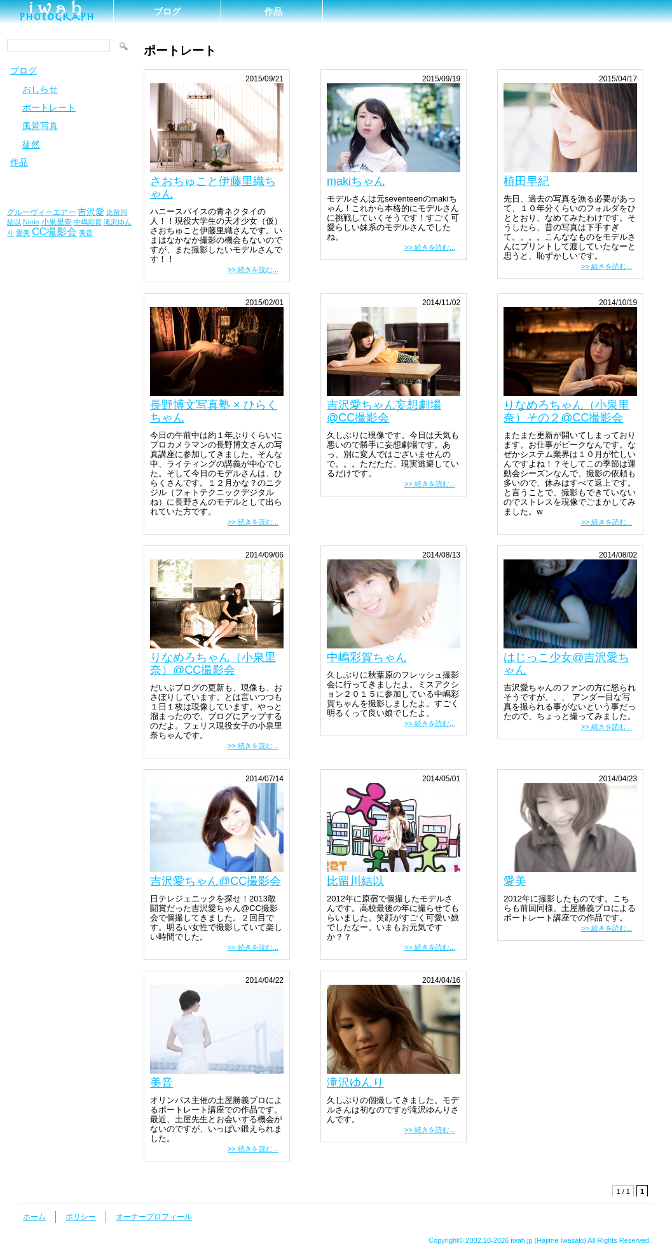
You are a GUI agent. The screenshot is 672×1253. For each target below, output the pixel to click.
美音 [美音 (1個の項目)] (86, 232)
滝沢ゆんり (355, 1082)
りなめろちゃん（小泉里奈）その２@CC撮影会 (566, 411)
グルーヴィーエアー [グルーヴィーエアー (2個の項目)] (41, 212)
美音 (161, 1082)
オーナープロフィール (154, 1216)
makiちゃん (356, 181)
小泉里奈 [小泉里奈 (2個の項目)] (56, 221)
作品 (273, 11)
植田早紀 (526, 181)
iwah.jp (521, 1240)
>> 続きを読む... (253, 269)
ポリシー (80, 1216)
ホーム (34, 1216)
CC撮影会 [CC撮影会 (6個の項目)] (54, 231)
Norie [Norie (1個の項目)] (31, 222)
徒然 (31, 144)
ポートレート (49, 107)
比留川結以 (355, 881)
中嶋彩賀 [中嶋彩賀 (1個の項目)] (88, 222)
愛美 (515, 881)
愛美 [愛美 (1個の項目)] (23, 232)
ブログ (167, 11)
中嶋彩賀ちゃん (367, 657)
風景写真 (40, 126)
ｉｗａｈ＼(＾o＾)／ (56, 11)
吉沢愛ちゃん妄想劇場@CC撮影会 (384, 411)
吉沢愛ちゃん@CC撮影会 (215, 881)
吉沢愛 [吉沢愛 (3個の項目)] (91, 212)
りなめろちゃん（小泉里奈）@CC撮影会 (213, 663)
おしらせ (40, 89)
